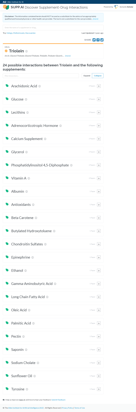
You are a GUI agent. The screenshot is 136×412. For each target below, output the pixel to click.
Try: (4, 33)
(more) (95, 19)
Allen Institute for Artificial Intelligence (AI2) (26, 408)
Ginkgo (10, 33)
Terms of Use (79, 408)
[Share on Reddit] (102, 40)
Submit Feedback (58, 400)
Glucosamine (30, 33)
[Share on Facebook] (98, 40)
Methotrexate (18, 33)
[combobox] (53, 27)
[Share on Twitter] (94, 40)
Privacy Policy (67, 408)
